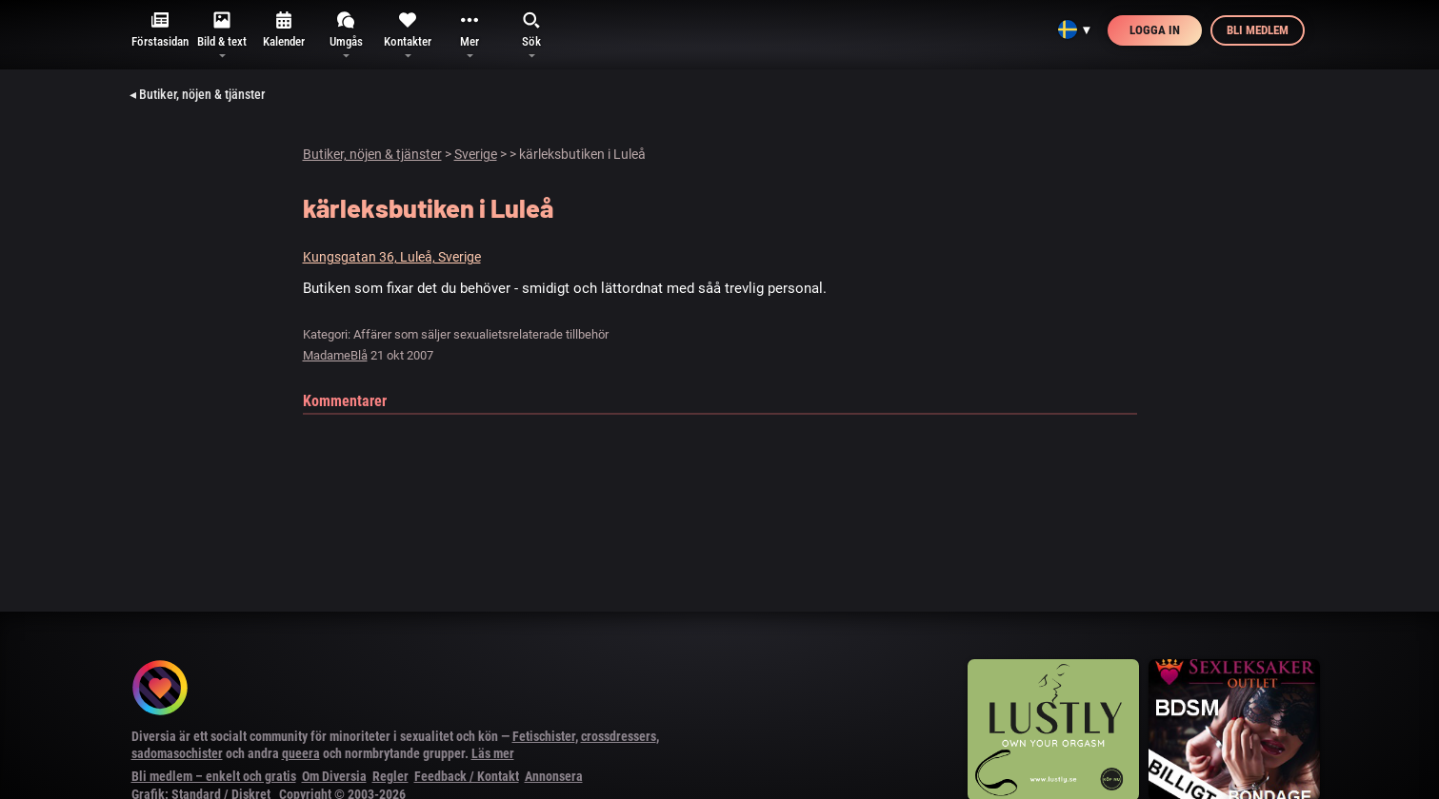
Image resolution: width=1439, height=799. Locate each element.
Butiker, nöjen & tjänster (372, 154)
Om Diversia (334, 776)
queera (301, 753)
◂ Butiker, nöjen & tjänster (197, 94)
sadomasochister (177, 753)
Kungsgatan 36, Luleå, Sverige (392, 256)
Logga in (1154, 30)
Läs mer (492, 753)
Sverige (475, 154)
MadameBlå (335, 355)
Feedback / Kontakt (466, 776)
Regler (390, 776)
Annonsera (554, 776)
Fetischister (543, 736)
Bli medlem (1258, 30)
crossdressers (618, 736)
